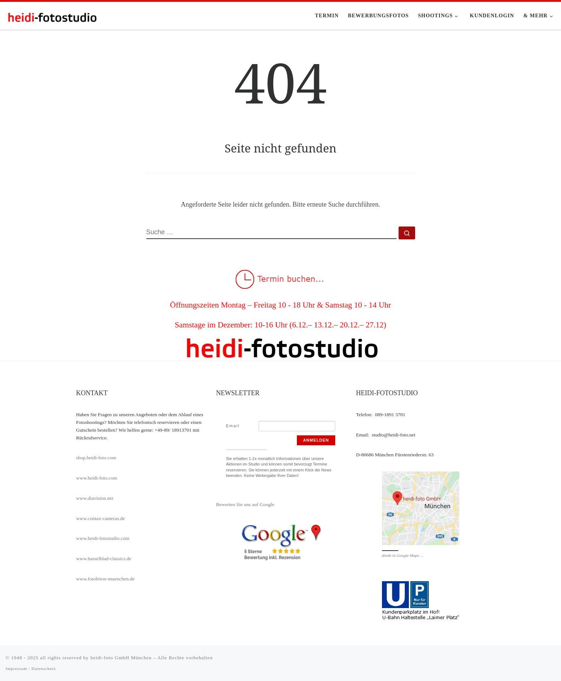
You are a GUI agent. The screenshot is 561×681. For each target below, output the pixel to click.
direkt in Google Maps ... (402, 555)
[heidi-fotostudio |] (52, 15)
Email (233, 426)
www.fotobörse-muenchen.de (105, 579)
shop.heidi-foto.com (96, 457)
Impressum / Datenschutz (31, 668)
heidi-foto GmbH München (121, 657)
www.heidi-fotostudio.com (103, 538)
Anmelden (316, 440)
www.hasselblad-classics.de (104, 558)
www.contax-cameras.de (100, 518)
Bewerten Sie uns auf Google (245, 504)
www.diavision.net (94, 498)
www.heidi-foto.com (97, 478)
